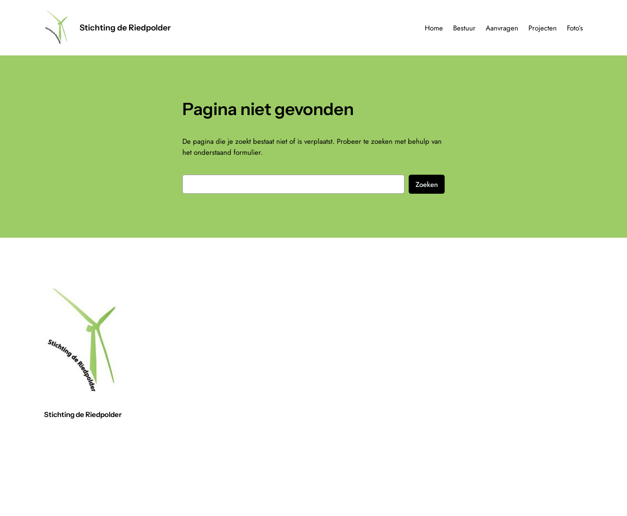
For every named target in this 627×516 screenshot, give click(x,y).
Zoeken (426, 184)
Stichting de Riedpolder (125, 27)
